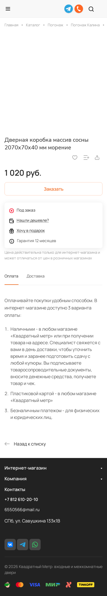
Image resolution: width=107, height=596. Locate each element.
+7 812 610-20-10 (21, 499)
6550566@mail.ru (22, 510)
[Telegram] (68, 9)
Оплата (11, 276)
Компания (16, 478)
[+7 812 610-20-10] (79, 9)
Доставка (36, 276)
